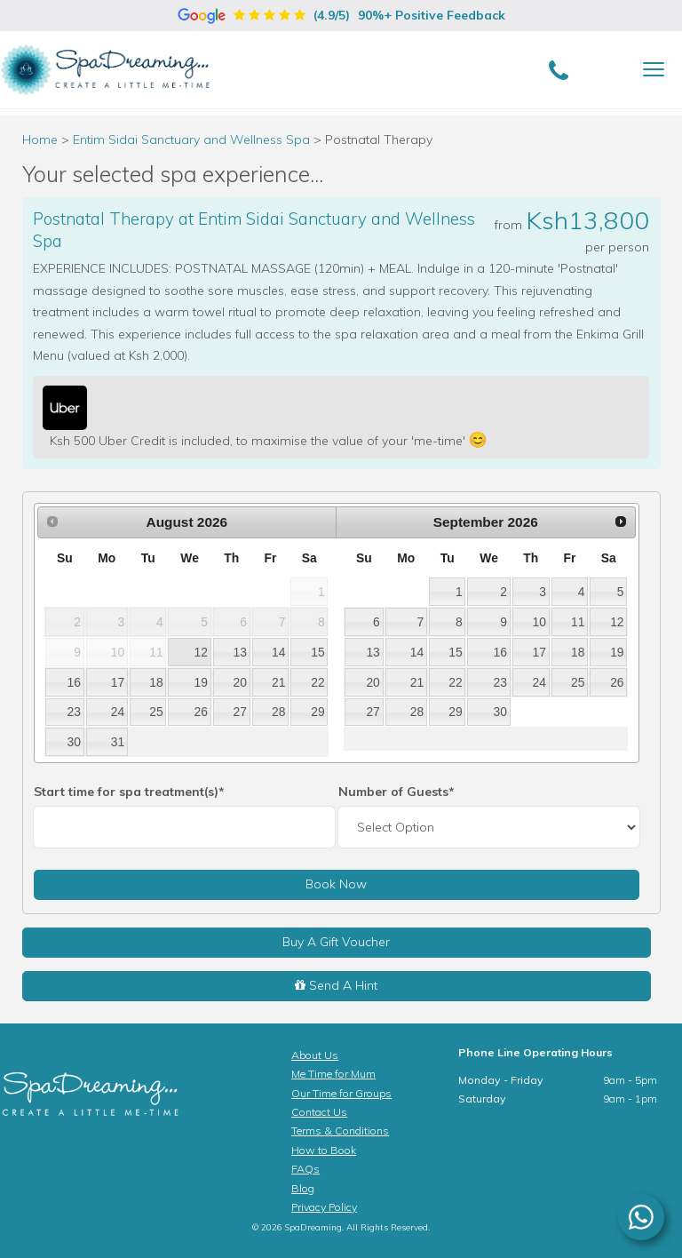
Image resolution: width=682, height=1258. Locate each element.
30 (73, 742)
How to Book (323, 1150)
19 (201, 682)
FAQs (305, 1168)
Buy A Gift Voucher (336, 942)
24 (117, 712)
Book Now (336, 884)
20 (240, 682)
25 (156, 712)
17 (117, 682)
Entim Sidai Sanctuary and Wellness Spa (193, 139)
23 (73, 712)
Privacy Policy (324, 1207)
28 (278, 712)
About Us (314, 1055)
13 (240, 652)
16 (73, 682)
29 (317, 712)
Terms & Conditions (340, 1130)
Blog (302, 1188)
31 (117, 742)
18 (156, 682)
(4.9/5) (341, 15)
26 (201, 712)
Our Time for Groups (341, 1093)
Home (40, 139)
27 (240, 712)
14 (278, 652)
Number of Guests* (396, 792)
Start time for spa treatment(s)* (129, 792)
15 (317, 652)
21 (278, 682)
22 (317, 682)
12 (201, 652)
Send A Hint (336, 985)
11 (577, 622)
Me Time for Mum (333, 1073)
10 (539, 622)
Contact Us (319, 1112)
